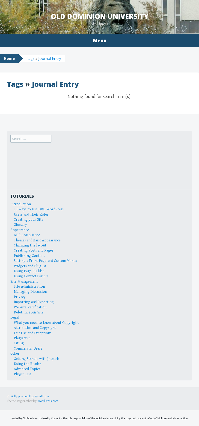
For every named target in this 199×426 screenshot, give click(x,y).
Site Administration (29, 286)
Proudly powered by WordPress (28, 396)
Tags (30, 58)
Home (9, 58)
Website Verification (30, 307)
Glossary (20, 225)
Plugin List (22, 374)
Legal (14, 317)
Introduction (20, 204)
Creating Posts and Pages (33, 250)
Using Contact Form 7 (31, 276)
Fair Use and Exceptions (32, 333)
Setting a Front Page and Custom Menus (45, 261)
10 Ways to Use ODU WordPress (39, 209)
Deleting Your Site (29, 312)
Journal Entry (49, 58)
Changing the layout (30, 245)
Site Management (24, 281)
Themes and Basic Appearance (37, 240)
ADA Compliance (27, 235)
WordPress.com (47, 401)
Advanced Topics (27, 369)
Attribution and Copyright (35, 328)
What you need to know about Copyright (46, 323)
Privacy (20, 297)
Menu (100, 40)
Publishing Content (29, 256)
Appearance (19, 230)
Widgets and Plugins (30, 266)
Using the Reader (27, 364)
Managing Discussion (30, 292)
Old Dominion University (100, 16)
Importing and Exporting (34, 302)
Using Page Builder (29, 271)
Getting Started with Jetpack (36, 359)
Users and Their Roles (31, 214)
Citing (19, 343)
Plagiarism (22, 338)
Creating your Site (28, 219)
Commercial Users (28, 348)
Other (15, 353)
